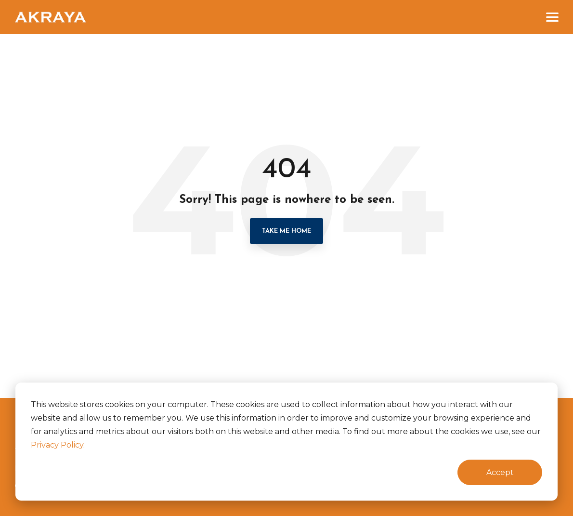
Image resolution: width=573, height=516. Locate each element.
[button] (552, 16)
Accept (500, 472)
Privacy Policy (57, 445)
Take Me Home (286, 231)
